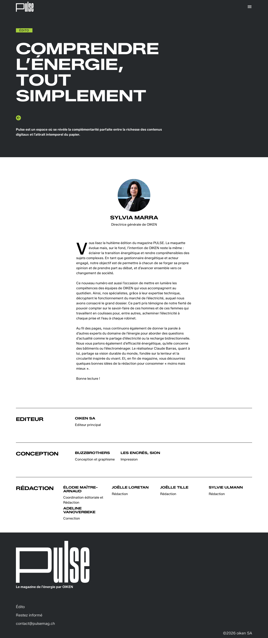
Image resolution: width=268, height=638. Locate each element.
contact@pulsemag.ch (35, 623)
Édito (20, 607)
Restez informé (29, 615)
